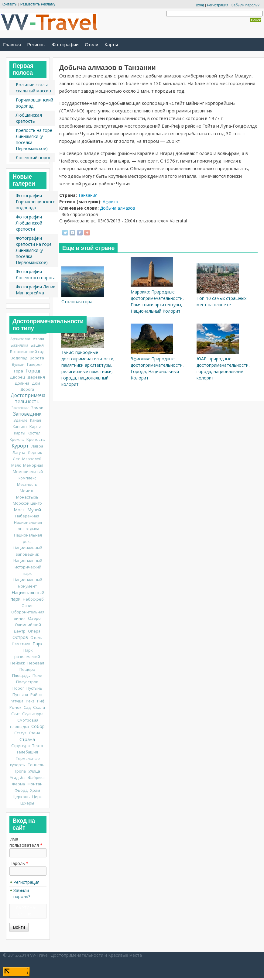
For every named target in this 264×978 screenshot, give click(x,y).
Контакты (9, 4)
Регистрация (217, 5)
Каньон (20, 426)
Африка (110, 201)
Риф (41, 701)
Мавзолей (32, 459)
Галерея (35, 364)
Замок (37, 407)
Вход (200, 5)
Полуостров (27, 682)
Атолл (38, 338)
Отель (36, 637)
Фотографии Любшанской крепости (29, 223)
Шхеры (27, 803)
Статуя (20, 733)
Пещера (27, 669)
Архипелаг (20, 338)
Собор (38, 726)
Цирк (37, 796)
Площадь (21, 675)
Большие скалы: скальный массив (33, 88)
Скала (39, 707)
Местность (27, 484)
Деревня (36, 377)
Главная (12, 44)
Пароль (19, 863)
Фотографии (65, 44)
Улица (34, 771)
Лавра (37, 446)
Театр (37, 745)
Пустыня (20, 694)
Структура (20, 745)
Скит (15, 713)
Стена (34, 733)
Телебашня (27, 752)
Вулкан (18, 364)
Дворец (17, 377)
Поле (37, 675)
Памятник (21, 644)
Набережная (27, 516)
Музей (34, 509)
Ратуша (16, 701)
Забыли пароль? (245, 5)
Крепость (35, 439)
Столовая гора (76, 301)
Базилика (19, 345)
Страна (27, 739)
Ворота (37, 358)
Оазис (27, 605)
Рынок (15, 707)
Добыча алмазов (117, 208)
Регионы (36, 44)
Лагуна (18, 452)
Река (30, 701)
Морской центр (27, 503)
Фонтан (35, 784)
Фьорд (21, 790)
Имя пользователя (26, 842)
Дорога (27, 389)
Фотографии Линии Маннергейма (36, 290)
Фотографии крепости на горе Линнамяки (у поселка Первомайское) (34, 250)
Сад (27, 707)
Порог (18, 688)
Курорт (20, 445)
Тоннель (36, 764)
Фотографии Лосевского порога (36, 274)
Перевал (35, 663)
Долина (22, 383)
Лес (16, 459)
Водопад (19, 358)
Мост (19, 510)
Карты (111, 44)
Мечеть (27, 490)
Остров (20, 637)
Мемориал (33, 465)
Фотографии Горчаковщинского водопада (36, 202)
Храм (35, 790)
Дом (36, 383)
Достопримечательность (28, 398)
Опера (34, 631)
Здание (20, 420)
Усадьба (18, 777)
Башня (37, 345)
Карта (35, 426)
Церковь (21, 796)
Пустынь (34, 688)
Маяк (16, 465)
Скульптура (32, 713)
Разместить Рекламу (37, 4)
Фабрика (36, 777)
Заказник (20, 407)
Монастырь (27, 497)
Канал (35, 420)
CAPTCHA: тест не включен (26, 914)
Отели (91, 44)
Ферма (18, 784)
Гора (18, 371)
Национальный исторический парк (27, 567)
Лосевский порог (33, 157)
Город (33, 370)
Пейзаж (17, 663)
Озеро (34, 618)
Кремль (17, 439)
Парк (38, 644)
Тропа (20, 771)
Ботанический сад (27, 351)
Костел (34, 433)
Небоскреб (33, 599)
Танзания (88, 195)
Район (36, 694)
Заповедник (27, 414)
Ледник (35, 452)
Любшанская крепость (29, 118)
